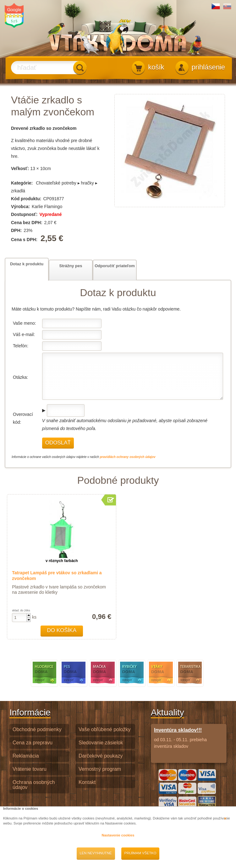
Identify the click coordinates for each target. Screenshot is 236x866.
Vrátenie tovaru (30, 769)
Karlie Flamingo (47, 206)
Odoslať (58, 443)
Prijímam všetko (140, 853)
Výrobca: (20, 206)
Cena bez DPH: (26, 222)
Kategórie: (22, 182)
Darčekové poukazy (101, 755)
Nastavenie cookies (118, 835)
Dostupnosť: (24, 214)
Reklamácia (26, 755)
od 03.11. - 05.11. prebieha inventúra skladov (188, 737)
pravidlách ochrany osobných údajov (128, 457)
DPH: (16, 230)
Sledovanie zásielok (101, 742)
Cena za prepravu (32, 742)
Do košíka (61, 630)
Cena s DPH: (25, 239)
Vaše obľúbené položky (104, 729)
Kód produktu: (26, 198)
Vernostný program (100, 769)
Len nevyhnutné (96, 853)
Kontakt (87, 782)
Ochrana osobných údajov (34, 785)
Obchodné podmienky (37, 729)
